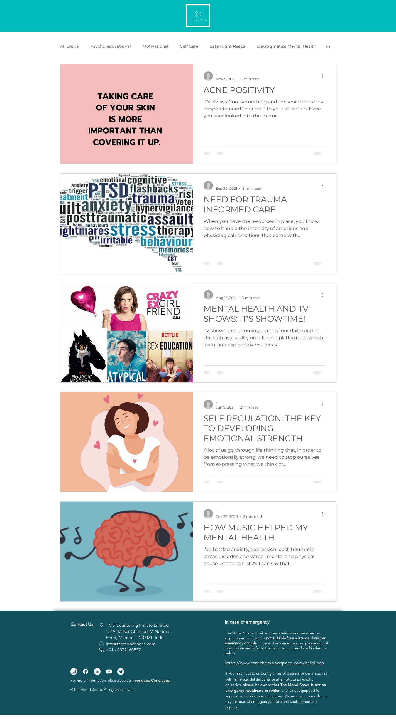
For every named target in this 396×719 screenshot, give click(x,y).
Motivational (155, 46)
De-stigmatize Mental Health (286, 46)
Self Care (189, 46)
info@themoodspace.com (130, 643)
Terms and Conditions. (151, 680)
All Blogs (69, 46)
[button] (328, 47)
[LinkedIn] (97, 671)
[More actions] (324, 76)
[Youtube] (109, 671)
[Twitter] (120, 671)
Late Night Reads (227, 46)
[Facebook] (85, 671)
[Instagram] (73, 671)
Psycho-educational (110, 46)
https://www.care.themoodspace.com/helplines (274, 663)
